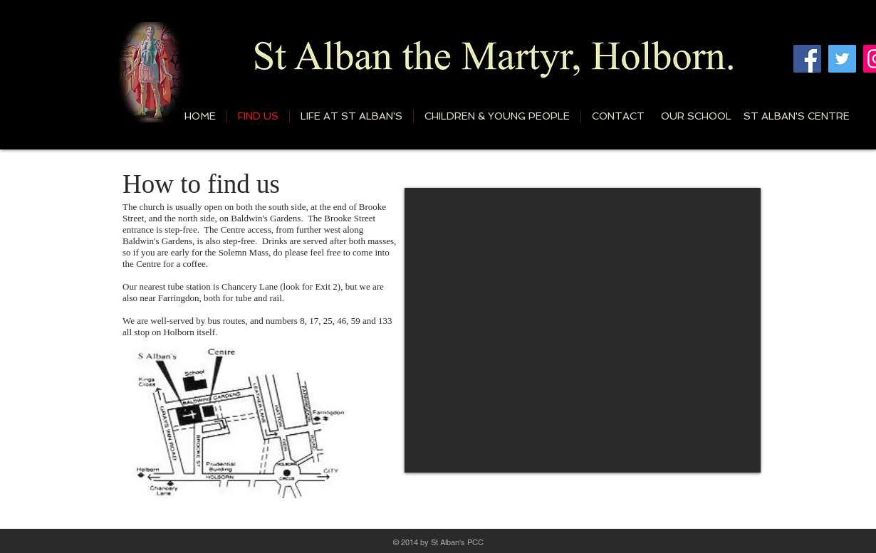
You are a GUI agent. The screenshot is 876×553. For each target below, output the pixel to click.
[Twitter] (842, 59)
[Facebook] (807, 59)
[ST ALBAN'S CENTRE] (796, 116)
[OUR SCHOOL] (696, 116)
